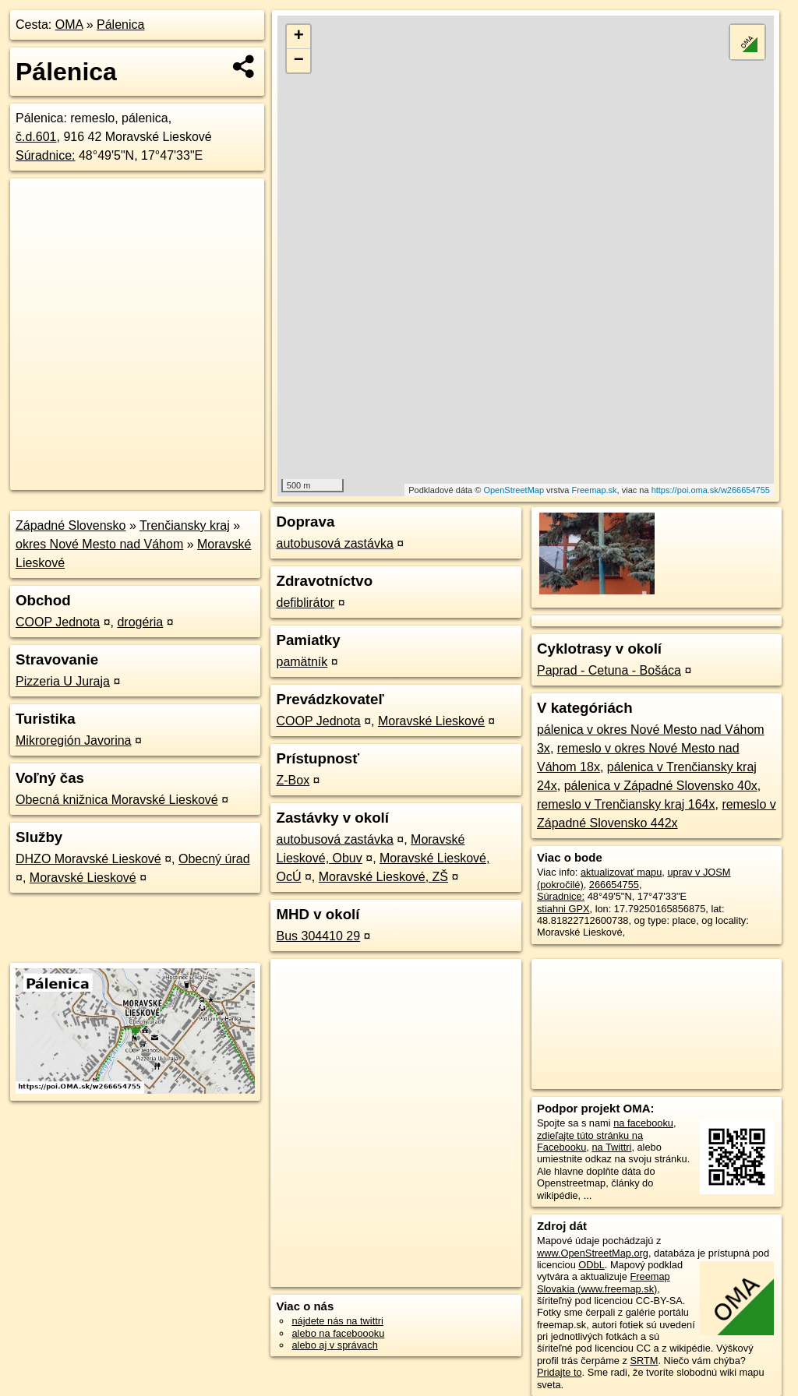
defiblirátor (305, 602)
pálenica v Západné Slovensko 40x (660, 785)
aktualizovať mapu (621, 872)
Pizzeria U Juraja (63, 681)
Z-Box (292, 780)
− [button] (299, 60)
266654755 (614, 884)
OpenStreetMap (513, 490)
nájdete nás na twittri (337, 1321)
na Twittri (611, 1147)
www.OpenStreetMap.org (592, 1253)
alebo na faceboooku (337, 1333)
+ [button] (299, 36)
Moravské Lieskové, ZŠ (383, 876)
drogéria (140, 622)
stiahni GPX (563, 909)
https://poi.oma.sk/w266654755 (710, 490)
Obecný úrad (214, 858)
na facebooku (643, 1123)
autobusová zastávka (334, 543)
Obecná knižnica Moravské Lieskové (117, 799)
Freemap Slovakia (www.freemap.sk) (603, 1282)
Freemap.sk (594, 490)
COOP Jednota (58, 622)
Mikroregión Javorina (74, 740)
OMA (69, 24)
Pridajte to (559, 1372)
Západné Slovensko (70, 525)
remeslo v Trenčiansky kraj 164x (626, 804)
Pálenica (120, 24)
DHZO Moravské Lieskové (88, 858)
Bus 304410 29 (318, 936)
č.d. (36, 136)
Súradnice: (46, 155)
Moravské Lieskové (83, 877)
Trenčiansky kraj (184, 525)
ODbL (591, 1265)
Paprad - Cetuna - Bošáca (609, 670)
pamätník (301, 661)
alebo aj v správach (334, 1345)
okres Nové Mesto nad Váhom (99, 544)
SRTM (644, 1360)
